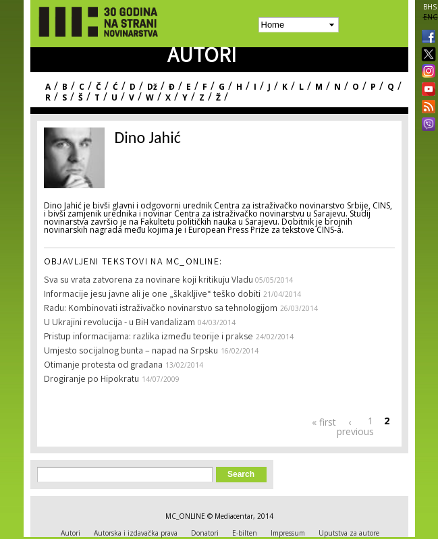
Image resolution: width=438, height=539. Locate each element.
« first (324, 422)
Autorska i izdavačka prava (135, 533)
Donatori (205, 533)
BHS (430, 6)
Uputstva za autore (349, 533)
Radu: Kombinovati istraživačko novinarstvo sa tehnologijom (160, 309)
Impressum (288, 533)
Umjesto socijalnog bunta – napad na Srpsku (131, 351)
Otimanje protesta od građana (103, 365)
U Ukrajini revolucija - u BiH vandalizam (119, 323)
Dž (152, 86)
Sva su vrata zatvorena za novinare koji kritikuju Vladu (149, 280)
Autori (70, 533)
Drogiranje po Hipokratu (91, 380)
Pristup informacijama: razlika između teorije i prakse (148, 337)
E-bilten (244, 533)
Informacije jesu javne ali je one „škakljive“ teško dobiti (152, 295)
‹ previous (349, 427)
